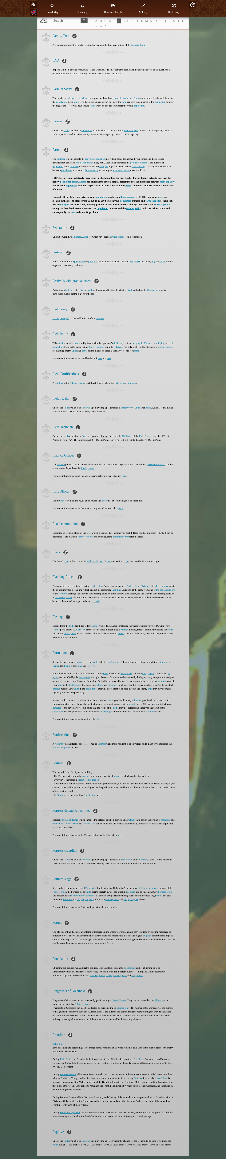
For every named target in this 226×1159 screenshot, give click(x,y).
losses (70, 105)
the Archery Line (63, 597)
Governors (86, 130)
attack (60, 343)
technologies (106, 711)
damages (57, 707)
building (61, 158)
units (74, 350)
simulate (137, 700)
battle (148, 407)
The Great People (113, 8)
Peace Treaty (117, 236)
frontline (63, 593)
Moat (75, 823)
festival (69, 289)
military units (114, 662)
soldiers (131, 891)
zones (126, 561)
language (146, 935)
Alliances (87, 236)
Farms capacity (131, 130)
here (100, 358)
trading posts (105, 975)
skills (66, 130)
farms (76, 101)
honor (84, 350)
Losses (82, 181)
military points (165, 346)
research (59, 743)
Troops (56, 318)
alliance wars (123, 1007)
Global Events (119, 1000)
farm (124, 101)
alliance (61, 464)
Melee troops (161, 586)
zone (66, 561)
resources (99, 346)
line (109, 561)
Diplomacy (174, 8)
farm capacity (138, 166)
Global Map (52, 8)
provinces (93, 261)
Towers (67, 823)
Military (143, 8)
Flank (67, 665)
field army (118, 343)
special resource (121, 536)
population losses (124, 98)
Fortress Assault (68, 1074)
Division (145, 586)
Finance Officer (85, 536)
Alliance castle (77, 382)
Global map (130, 967)
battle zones (126, 673)
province (83, 98)
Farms (137, 98)
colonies (94, 975)
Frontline (116, 589)
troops (77, 343)
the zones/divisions (165, 589)
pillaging (160, 343)
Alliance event (82, 1004)
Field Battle (66, 1059)
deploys (162, 681)
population (61, 101)
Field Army (144, 436)
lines (101, 561)
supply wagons (131, 899)
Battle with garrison (70, 1112)
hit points (131, 382)
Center (56, 665)
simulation (58, 711)
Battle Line (58, 1043)
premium (150, 711)
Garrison (80, 629)
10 (192, 4)
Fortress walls (59, 891)
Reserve (91, 665)
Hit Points (127, 436)
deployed (64, 318)
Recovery (127, 407)
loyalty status (87, 468)
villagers (72, 98)
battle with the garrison (82, 895)
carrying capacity (85, 899)
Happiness (135, 261)
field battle (97, 586)
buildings (73, 819)
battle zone (84, 677)
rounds (96, 601)
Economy (82, 8)
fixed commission (156, 464)
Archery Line (133, 586)
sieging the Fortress (142, 343)
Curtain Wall (89, 823)
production (93, 779)
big (153, 261)
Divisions (138, 1059)
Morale (95, 625)
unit (144, 673)
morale (132, 703)
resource (83, 779)
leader (63, 500)
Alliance (158, 1000)
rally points (137, 975)
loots (91, 346)
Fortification (90, 795)
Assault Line (161, 1078)
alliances (77, 236)
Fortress (100, 318)
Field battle (92, 561)
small (162, 261)
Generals (85, 407)
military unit (70, 633)
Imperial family (138, 44)
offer (88, 532)
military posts (120, 975)
